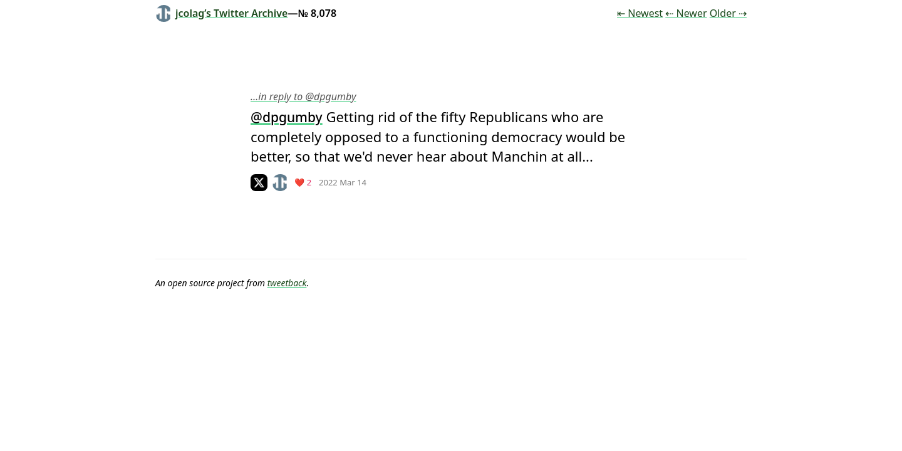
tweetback (287, 283)
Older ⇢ (728, 13)
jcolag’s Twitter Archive (221, 13)
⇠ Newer (686, 13)
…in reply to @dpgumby (303, 96)
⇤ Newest (640, 13)
